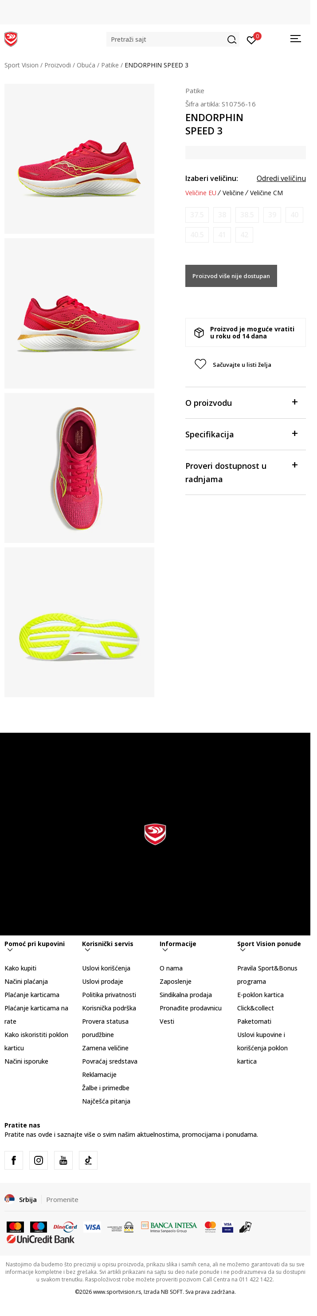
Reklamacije (99, 1074)
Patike (110, 65)
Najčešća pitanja (106, 1101)
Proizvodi (57, 65)
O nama (171, 968)
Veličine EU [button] (200, 192)
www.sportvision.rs (117, 1292)
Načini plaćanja (26, 981)
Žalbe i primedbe (105, 1088)
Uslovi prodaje (102, 981)
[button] (172, 39)
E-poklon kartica (260, 994)
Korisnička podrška (109, 1008)
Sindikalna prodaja (186, 994)
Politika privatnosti (109, 994)
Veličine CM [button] (266, 192)
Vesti (167, 1021)
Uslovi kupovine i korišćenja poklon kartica (262, 1047)
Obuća (86, 65)
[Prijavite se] (251, 39)
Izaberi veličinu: (211, 178)
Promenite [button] (62, 1199)
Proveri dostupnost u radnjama (241, 471)
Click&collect (255, 1008)
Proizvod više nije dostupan (231, 276)
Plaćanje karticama (31, 994)
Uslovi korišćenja (106, 968)
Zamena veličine (105, 1048)
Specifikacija (241, 434)
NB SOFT (172, 1292)
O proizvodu (241, 402)
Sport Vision (21, 65)
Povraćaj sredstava (109, 1061)
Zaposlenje (176, 981)
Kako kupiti (20, 968)
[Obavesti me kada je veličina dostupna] (197, 215)
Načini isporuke (26, 1061)
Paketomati (254, 1021)
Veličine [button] (233, 192)
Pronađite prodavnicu (191, 1008)
